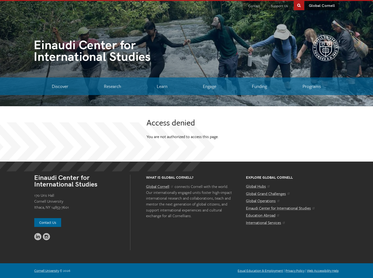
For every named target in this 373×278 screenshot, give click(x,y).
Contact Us (47, 222)
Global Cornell (322, 6)
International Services (266, 222)
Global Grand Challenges (268, 194)
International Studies (110, 52)
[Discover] (60, 86)
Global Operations (263, 201)
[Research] (112, 86)
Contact (254, 5)
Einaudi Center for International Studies (280, 208)
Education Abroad (263, 215)
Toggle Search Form (299, 5)
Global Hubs (258, 186)
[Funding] (259, 86)
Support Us (279, 5)
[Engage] (209, 86)
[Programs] (312, 86)
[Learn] (162, 86)
